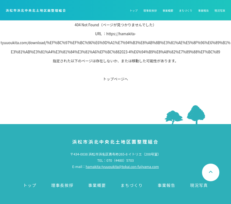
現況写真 (219, 10)
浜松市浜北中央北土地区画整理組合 (36, 10)
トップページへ (115, 79)
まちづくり (185, 10)
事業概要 (167, 10)
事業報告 (203, 10)
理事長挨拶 (150, 10)
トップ (133, 10)
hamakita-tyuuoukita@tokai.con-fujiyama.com (122, 166)
